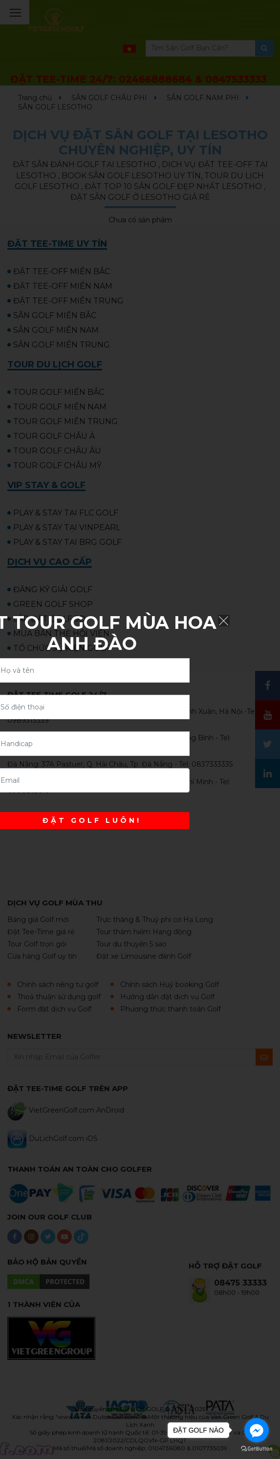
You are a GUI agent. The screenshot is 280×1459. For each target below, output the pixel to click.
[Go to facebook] (256, 1430)
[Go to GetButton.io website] (256, 1449)
